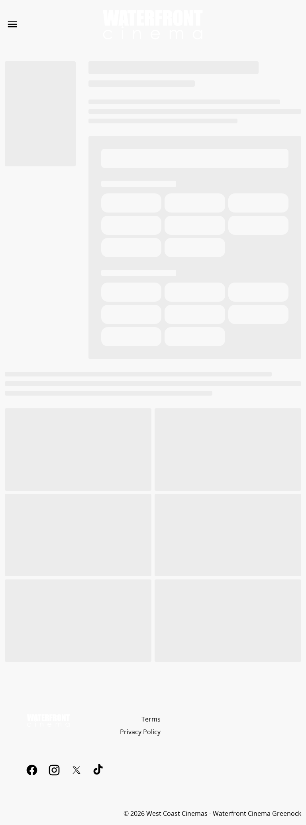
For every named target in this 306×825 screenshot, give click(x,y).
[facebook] (32, 770)
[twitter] (76, 770)
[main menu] (12, 24)
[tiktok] (98, 770)
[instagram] (54, 770)
